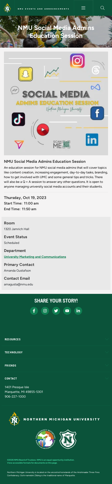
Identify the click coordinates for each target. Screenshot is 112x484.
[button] (102, 8)
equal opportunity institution (60, 460)
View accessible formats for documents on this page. (32, 463)
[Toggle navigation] (83, 8)
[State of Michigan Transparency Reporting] (46, 439)
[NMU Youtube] (67, 311)
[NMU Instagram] (45, 311)
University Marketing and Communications (35, 257)
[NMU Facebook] (34, 311)
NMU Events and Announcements (44, 9)
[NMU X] (56, 311)
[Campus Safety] (67, 439)
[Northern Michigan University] (7, 8)
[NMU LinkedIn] (78, 311)
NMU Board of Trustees (25, 460)
